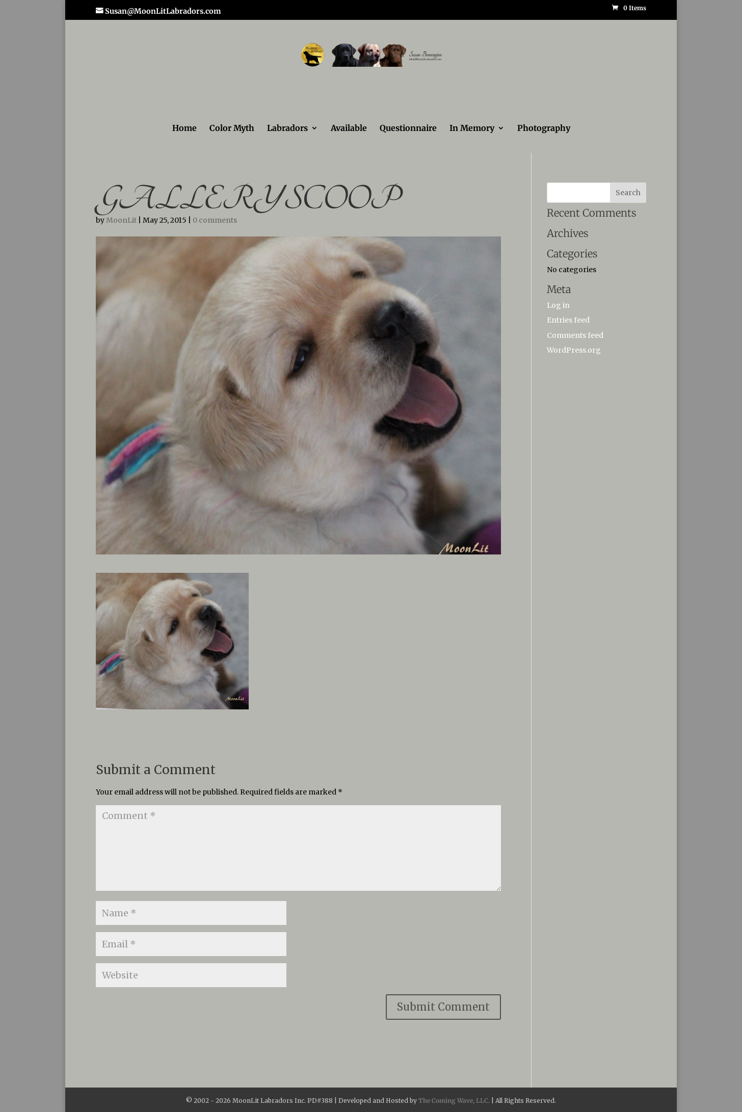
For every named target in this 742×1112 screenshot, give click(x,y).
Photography (543, 128)
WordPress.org (574, 350)
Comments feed (575, 335)
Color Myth (231, 128)
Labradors (287, 128)
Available (349, 128)
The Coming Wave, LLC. (454, 1100)
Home (184, 128)
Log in (558, 305)
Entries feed (568, 320)
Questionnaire (408, 128)
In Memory (471, 128)
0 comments (215, 220)
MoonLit (121, 220)
